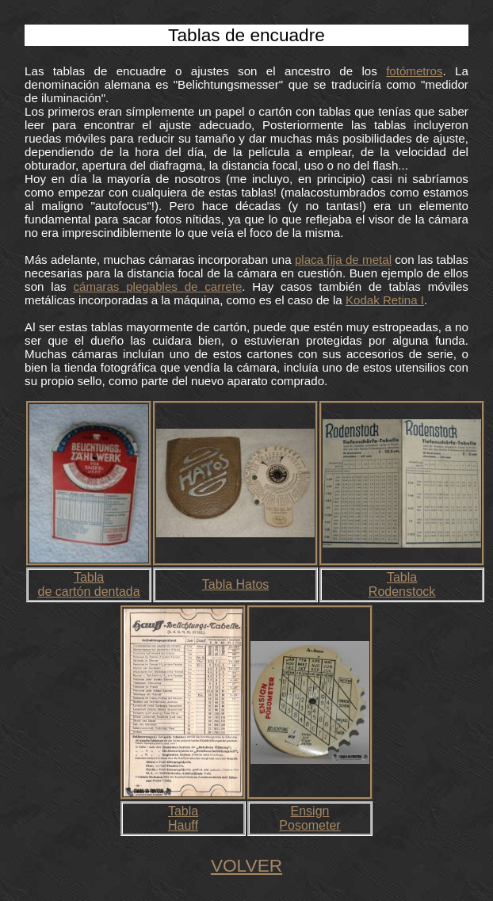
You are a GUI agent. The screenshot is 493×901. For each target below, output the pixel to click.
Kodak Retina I (385, 300)
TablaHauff (183, 818)
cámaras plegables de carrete (157, 286)
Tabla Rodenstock (402, 584)
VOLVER (246, 865)
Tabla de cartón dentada (89, 584)
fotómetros (414, 71)
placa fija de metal (343, 259)
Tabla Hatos (235, 584)
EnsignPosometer (309, 818)
